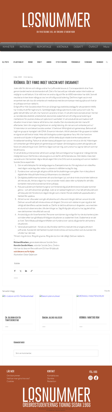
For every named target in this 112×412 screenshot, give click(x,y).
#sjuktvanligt (18, 62)
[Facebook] (96, 378)
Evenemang (88, 62)
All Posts (5, 62)
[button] (93, 46)
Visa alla (107, 291)
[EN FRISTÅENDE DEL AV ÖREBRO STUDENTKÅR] (56, 32)
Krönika (17, 263)
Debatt (39, 62)
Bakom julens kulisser (52, 317)
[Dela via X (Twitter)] (20, 271)
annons (49, 62)
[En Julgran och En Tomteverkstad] (18, 304)
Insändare (99, 62)
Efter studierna (61, 62)
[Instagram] (90, 378)
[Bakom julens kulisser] (56, 304)
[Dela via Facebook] (15, 271)
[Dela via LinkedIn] (26, 271)
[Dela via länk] (32, 271)
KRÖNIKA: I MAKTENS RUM (89, 317)
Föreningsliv (75, 62)
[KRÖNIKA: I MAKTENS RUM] (93, 304)
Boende (30, 62)
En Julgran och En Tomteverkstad (13, 318)
